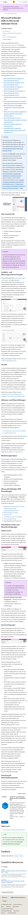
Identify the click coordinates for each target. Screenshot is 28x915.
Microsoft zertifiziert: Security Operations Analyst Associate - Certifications (12, 881)
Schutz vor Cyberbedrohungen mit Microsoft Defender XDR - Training (14, 871)
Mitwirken (8, 906)
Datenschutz (15, 906)
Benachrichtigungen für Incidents (15, 506)
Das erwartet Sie (6, 31)
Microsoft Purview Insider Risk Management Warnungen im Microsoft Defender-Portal (14, 130)
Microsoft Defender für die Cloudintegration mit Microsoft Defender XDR (15, 97)
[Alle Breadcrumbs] (2, 13)
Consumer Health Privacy (7, 908)
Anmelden (24, 2)
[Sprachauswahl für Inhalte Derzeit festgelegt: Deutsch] (4, 897)
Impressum (16, 910)
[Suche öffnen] (20, 2)
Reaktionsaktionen (9, 508)
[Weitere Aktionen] (25, 13)
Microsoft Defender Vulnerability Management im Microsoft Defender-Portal (14, 107)
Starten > (4, 822)
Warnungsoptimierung (10, 519)
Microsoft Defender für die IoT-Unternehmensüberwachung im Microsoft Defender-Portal (15, 120)
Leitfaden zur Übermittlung (15, 452)
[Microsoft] (14, 2)
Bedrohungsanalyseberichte (11, 510)
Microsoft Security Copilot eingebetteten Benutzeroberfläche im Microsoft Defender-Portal (15, 114)
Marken (3, 913)
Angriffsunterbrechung (10, 433)
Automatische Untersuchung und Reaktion (15, 431)
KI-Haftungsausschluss (6, 904)
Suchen (4, 35)
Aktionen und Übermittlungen (9, 37)
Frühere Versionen (17, 904)
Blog (2, 906)
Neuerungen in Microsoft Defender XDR (14, 830)
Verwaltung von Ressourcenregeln (13, 517)
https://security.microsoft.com (9, 45)
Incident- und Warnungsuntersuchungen (11, 33)
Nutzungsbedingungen (6, 910)
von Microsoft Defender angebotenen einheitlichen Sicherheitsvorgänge (12, 174)
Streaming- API (8, 514)
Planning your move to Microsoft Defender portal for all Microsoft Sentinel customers (13, 186)
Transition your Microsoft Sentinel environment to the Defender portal (13, 182)
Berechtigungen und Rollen (11, 512)
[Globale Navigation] (1, 2)
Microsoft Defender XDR (10, 13)
